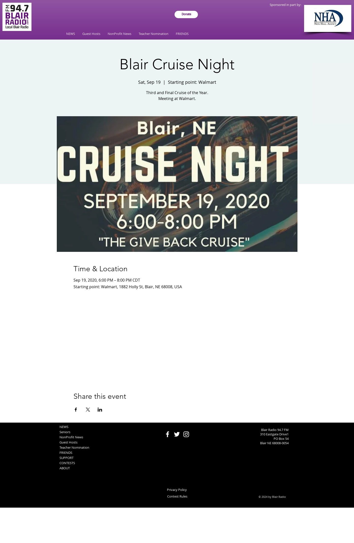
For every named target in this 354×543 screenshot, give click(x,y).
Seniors (64, 432)
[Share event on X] (88, 410)
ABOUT (64, 468)
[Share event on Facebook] (76, 410)
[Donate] (186, 14)
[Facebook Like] (177, 425)
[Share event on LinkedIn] (100, 410)
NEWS (63, 427)
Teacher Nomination (74, 447)
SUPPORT (66, 458)
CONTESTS (67, 463)
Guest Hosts (68, 442)
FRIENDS (65, 452)
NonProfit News (71, 437)
